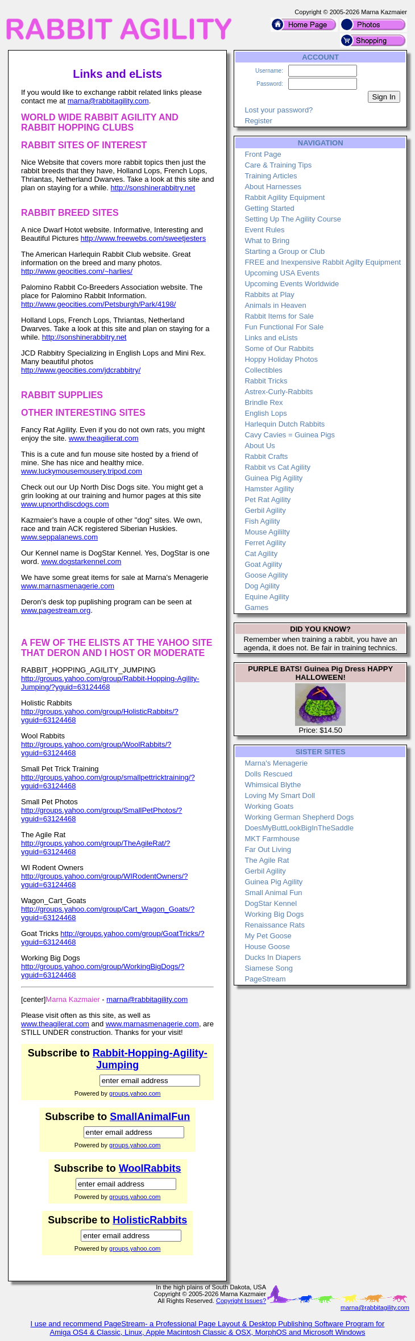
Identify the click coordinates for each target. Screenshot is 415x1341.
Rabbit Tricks (265, 381)
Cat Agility (260, 553)
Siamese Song (268, 968)
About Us (259, 445)
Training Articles (270, 176)
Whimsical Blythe (272, 784)
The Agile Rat (266, 860)
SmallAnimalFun (150, 1116)
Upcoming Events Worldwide (291, 283)
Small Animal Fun (273, 892)
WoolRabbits (150, 1168)
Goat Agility (263, 564)
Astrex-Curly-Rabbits (278, 391)
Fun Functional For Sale (283, 327)
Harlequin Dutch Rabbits (284, 424)
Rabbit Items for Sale (278, 316)
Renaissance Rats (274, 925)
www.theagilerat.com (55, 1024)
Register (258, 120)
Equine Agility (266, 596)
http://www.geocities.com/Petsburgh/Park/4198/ (98, 304)
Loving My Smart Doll (279, 795)
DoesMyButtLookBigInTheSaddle (299, 828)
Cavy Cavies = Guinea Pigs (289, 435)
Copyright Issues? (241, 1300)
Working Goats (268, 806)
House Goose (267, 946)
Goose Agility (266, 575)
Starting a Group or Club (284, 251)
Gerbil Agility (264, 510)
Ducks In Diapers (272, 957)
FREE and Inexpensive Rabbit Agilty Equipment (322, 262)
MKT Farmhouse (272, 838)
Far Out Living (267, 849)
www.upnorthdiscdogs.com (65, 504)
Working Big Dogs (274, 914)
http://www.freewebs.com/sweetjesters (143, 238)
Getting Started (269, 208)
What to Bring (266, 240)
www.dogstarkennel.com (81, 561)
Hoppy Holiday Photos (281, 359)
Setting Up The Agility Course (292, 219)
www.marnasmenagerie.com (67, 586)
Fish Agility (262, 521)
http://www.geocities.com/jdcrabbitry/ (80, 370)
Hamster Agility (269, 488)
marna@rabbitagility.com (108, 101)
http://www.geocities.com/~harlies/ (76, 271)
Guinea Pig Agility (273, 478)
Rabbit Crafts (266, 456)
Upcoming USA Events (281, 273)
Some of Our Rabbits (278, 348)
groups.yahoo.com (135, 1093)
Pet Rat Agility (267, 499)
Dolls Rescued (268, 774)
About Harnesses (272, 186)
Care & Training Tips (278, 165)
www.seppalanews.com (59, 537)
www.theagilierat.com (104, 438)
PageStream (264, 979)
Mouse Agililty (266, 532)
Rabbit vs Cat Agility (277, 467)
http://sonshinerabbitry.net (153, 187)
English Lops (265, 413)
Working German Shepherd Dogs (299, 817)
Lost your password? (278, 110)
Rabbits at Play (269, 294)
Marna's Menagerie (276, 763)
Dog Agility (261, 586)
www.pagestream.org (55, 610)
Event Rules (264, 229)
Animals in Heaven (275, 305)
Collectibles (263, 370)
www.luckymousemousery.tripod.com (81, 471)
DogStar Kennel (270, 903)
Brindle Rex (263, 402)
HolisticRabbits (150, 1220)
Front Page (262, 154)
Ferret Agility (264, 542)
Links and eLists (270, 337)
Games (256, 607)
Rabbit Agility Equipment (284, 197)
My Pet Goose (267, 935)
